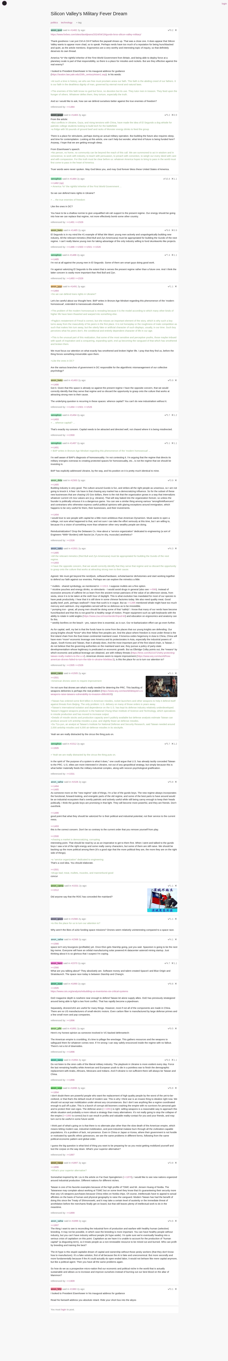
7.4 (167, 255)
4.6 (170, 1221)
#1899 (75, 1221)
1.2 (174, 415)
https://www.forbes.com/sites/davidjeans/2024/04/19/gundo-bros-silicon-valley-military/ (96, 34)
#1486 (73, 255)
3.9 (170, 480)
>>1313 (104, 586)
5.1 (167, 443)
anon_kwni (56, 963)
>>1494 (70, 407)
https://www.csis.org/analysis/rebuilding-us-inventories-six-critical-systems (89, 991)
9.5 (170, 1028)
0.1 (170, 1289)
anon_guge (57, 115)
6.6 (170, 983)
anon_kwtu (57, 230)
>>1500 (79, 246)
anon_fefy (56, 1289)
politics (54, 22)
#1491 (73, 286)
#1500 (74, 480)
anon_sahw (57, 781)
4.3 (170, 548)
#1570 (74, 963)
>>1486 (70, 246)
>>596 (152, 589)
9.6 (167, 230)
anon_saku (57, 548)
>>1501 (88, 246)
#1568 (75, 939)
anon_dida (56, 480)
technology (67, 22)
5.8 (170, 781)
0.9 (174, 115)
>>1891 (107, 1109)
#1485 (74, 230)
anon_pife (56, 1028)
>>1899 (70, 1212)
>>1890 (67, 1115)
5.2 (167, 115)
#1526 (75, 781)
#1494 (73, 415)
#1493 (74, 380)
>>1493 (70, 278)
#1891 (73, 1028)
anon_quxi (56, 30)
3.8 (170, 1162)
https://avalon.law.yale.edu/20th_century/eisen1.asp (78, 74)
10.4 (166, 178)
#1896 (73, 1088)
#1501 (74, 548)
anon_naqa (57, 1162)
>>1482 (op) (57, 183)
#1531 (75, 885)
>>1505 (70, 665)
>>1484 (70, 106)
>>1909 (70, 1281)
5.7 (167, 415)
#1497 (73, 443)
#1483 (74, 115)
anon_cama (57, 885)
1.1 (174, 178)
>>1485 (55, 259)
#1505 (74, 673)
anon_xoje (56, 1088)
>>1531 (70, 773)
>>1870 (128, 1177)
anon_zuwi (56, 983)
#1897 (74, 1162)
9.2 (170, 30)
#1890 (74, 983)
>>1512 (55, 890)
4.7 (167, 963)
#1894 (74, 1060)
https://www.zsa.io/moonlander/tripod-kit (104, 616)
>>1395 (131, 602)
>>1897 (70, 1154)
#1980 (73, 1289)
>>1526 (79, 222)
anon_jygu (56, 286)
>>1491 (70, 222)
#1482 (73, 30)
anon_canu (57, 673)
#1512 (73, 743)
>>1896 (70, 1020)
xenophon (56, 178)
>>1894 (55, 1092)
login (224, 3)
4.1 (170, 939)
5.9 (170, 380)
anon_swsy (57, 1060)
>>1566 (55, 943)
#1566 (74, 918)
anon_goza (57, 918)
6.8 (170, 1088)
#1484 (73, 178)
